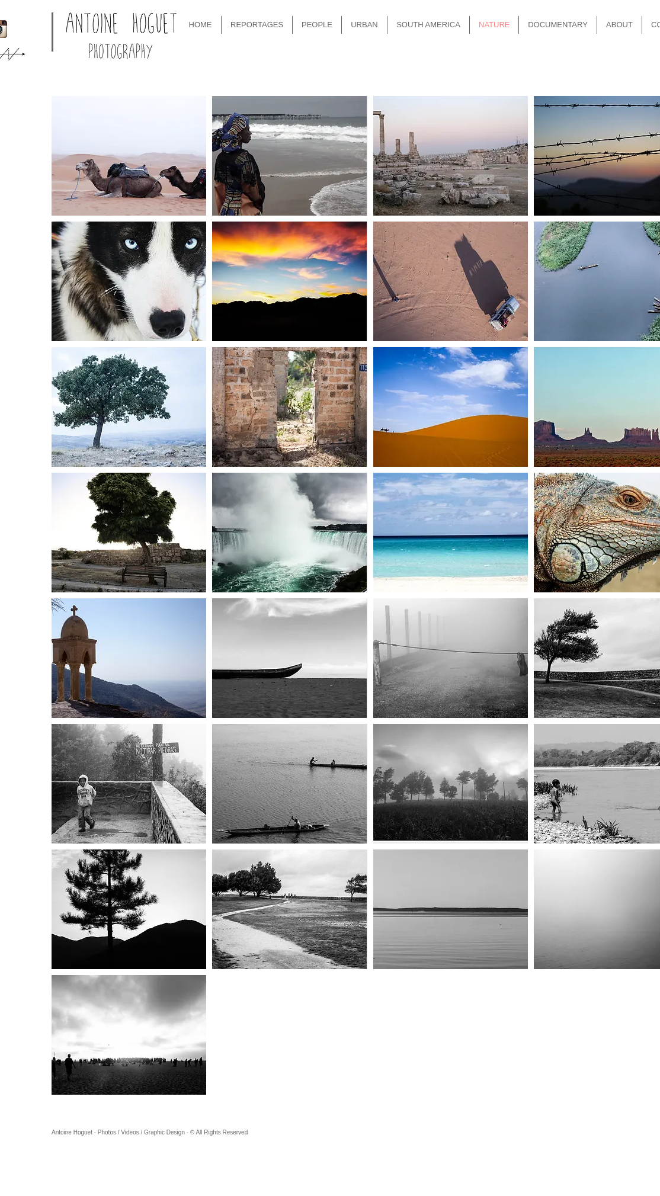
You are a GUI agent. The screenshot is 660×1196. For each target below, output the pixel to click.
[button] (129, 156)
